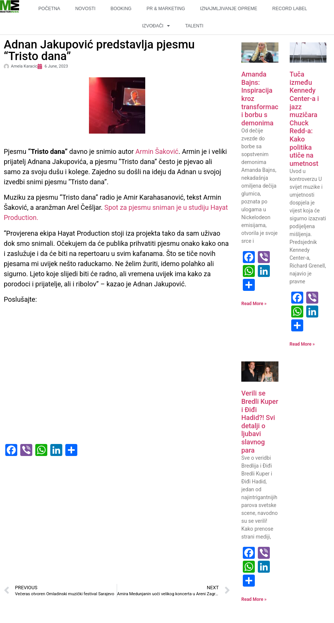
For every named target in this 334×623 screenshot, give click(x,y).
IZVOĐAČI (156, 26)
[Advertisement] (117, 523)
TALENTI (194, 26)
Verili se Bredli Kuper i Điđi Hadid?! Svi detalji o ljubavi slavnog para (259, 421)
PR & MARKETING (165, 8)
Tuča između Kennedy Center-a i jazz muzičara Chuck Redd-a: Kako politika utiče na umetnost (304, 118)
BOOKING (120, 8)
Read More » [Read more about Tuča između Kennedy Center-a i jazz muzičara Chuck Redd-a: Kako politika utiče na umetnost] (302, 344)
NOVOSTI (85, 8)
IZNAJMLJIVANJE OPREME (228, 8)
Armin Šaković (157, 151)
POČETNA (49, 8)
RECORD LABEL (289, 8)
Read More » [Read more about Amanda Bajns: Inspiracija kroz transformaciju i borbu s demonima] (253, 303)
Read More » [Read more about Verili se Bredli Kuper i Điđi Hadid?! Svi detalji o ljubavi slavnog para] (253, 599)
